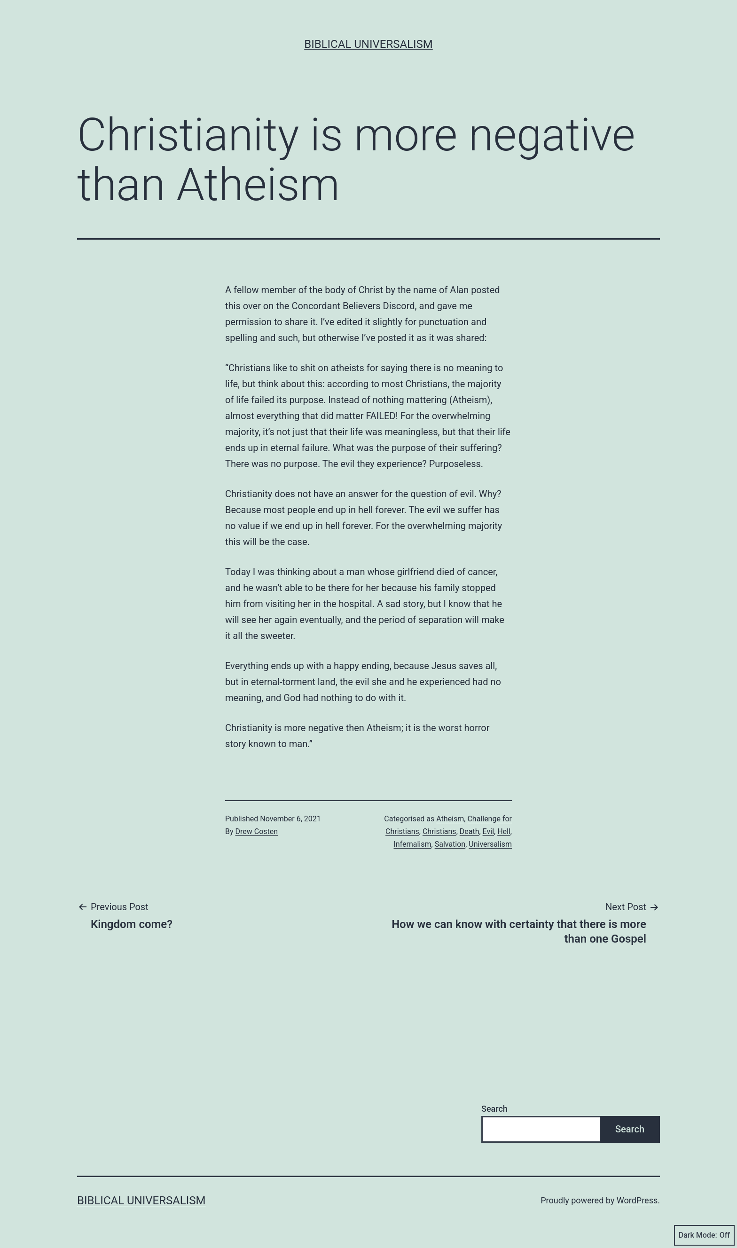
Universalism (490, 844)
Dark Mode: (704, 1235)
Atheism (450, 818)
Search (494, 1109)
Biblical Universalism (368, 44)
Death (469, 831)
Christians (439, 831)
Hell (503, 831)
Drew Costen (256, 831)
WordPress (637, 1200)
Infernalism (412, 844)
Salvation (450, 844)
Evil (488, 831)
